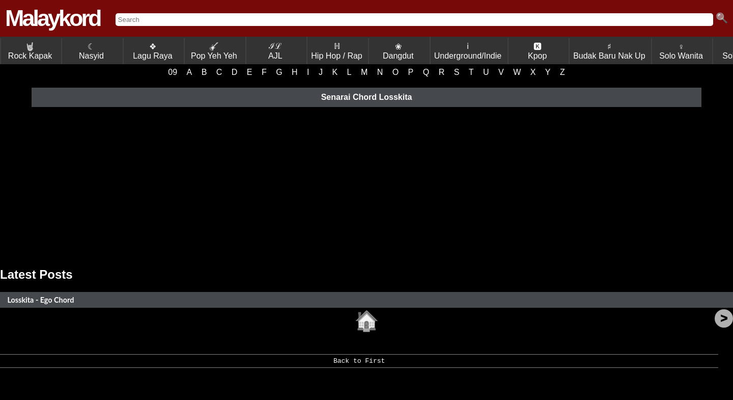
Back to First (359, 364)
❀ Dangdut (398, 51)
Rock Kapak (30, 51)
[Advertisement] (366, 186)
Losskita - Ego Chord (40, 300)
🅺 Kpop (537, 51)
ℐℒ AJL (275, 51)
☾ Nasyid (91, 51)
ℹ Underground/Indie (468, 51)
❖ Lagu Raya (152, 51)
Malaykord (52, 18)
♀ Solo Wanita (681, 51)
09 (172, 72)
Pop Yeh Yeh (214, 51)
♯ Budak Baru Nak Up (609, 51)
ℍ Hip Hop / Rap (336, 51)
